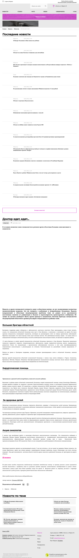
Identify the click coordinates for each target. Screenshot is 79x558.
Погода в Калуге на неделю (67, 1)
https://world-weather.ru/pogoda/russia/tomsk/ (67, 2)
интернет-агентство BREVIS (56, 550)
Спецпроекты (60, 11)
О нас (75, 11)
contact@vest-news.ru (59, 531)
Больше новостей (39, 204)
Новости (5, 11)
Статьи (20, 11)
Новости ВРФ (5, 525)
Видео (45, 11)
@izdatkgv (60, 534)
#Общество (13, 482)
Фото (33, 11)
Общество (5, 216)
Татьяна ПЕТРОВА (17, 474)
